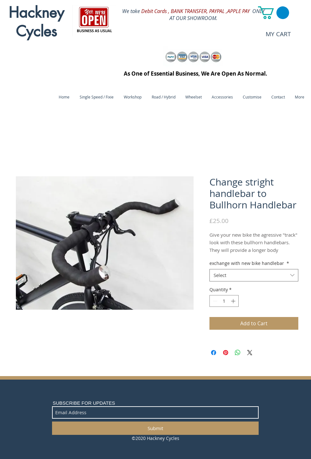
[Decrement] (214, 301)
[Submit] (155, 428)
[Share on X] (250, 352)
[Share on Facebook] (213, 352)
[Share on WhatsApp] (238, 352)
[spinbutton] (224, 301)
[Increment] (234, 301)
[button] (273, 12)
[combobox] (253, 275)
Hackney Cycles (36, 22)
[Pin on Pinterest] (225, 352)
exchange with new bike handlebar (249, 263)
